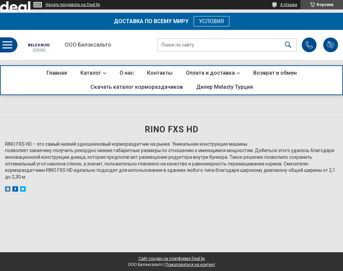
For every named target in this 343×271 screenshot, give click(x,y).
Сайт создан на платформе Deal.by (171, 258)
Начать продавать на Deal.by (73, 4)
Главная (57, 73)
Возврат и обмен (275, 73)
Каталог (90, 73)
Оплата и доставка (210, 73)
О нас (127, 73)
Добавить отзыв (330, 45)
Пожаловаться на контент (190, 264)
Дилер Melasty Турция (224, 87)
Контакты (160, 73)
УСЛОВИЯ (211, 21)
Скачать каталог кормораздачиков (136, 87)
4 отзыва (288, 4)
